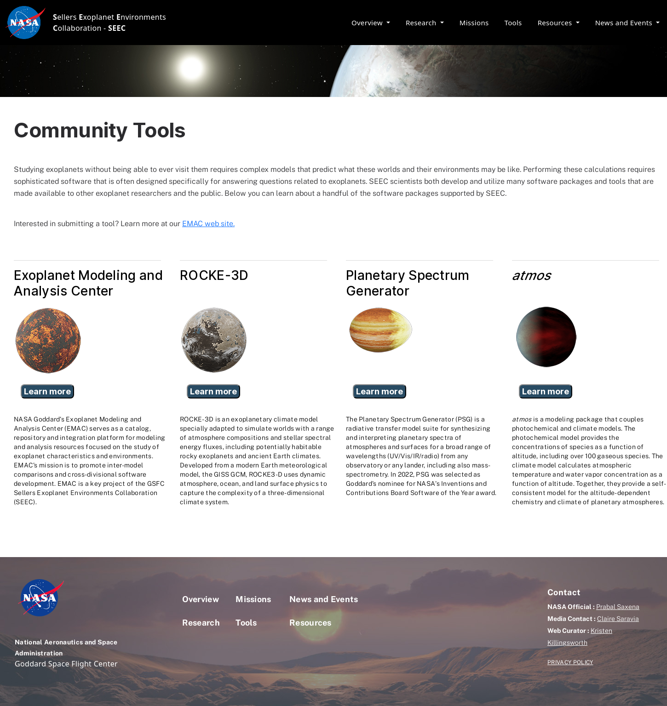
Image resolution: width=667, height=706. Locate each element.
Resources (310, 622)
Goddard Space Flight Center (66, 664)
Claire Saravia (618, 618)
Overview (200, 599)
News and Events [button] (625, 22)
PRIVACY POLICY (570, 662)
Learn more (47, 391)
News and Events (323, 599)
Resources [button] (556, 22)
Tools (513, 22)
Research (201, 622)
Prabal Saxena (617, 606)
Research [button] (422, 22)
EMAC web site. (208, 223)
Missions (474, 22)
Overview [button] (368, 22)
